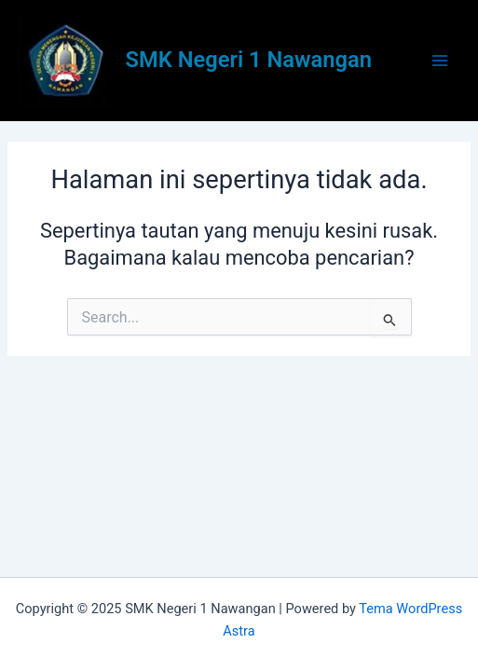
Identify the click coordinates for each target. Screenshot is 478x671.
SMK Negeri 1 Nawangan (249, 60)
